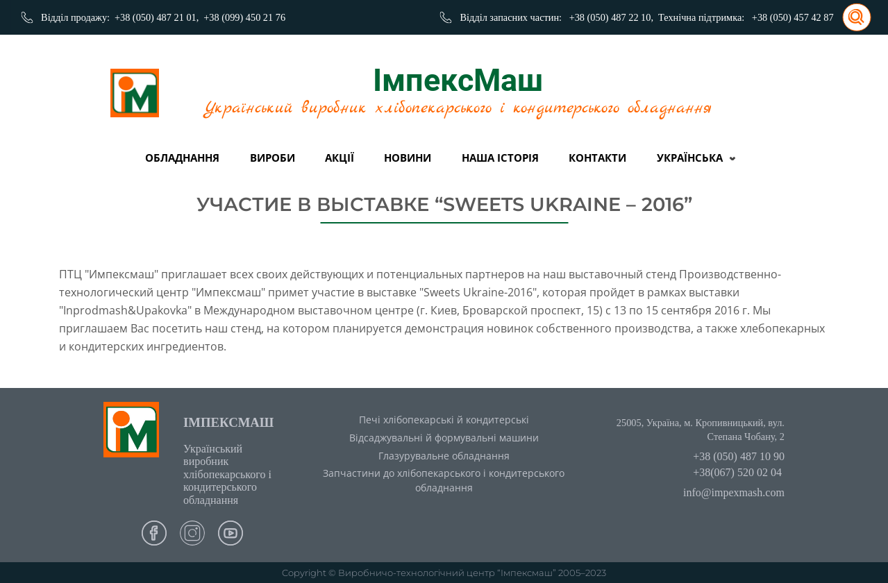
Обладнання (182, 157)
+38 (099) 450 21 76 (244, 17)
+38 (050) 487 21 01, (157, 17)
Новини (407, 157)
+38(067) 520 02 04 (737, 472)
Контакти (597, 157)
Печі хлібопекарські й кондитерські (444, 419)
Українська (690, 157)
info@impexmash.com (734, 492)
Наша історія (500, 157)
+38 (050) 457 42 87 (793, 17)
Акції (339, 157)
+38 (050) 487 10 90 (739, 456)
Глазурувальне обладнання (444, 455)
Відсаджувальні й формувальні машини (444, 437)
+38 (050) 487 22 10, (611, 17)
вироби (272, 157)
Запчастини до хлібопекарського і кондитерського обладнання (443, 480)
